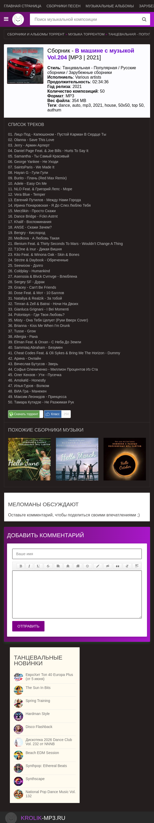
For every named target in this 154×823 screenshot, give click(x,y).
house (110, 105)
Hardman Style (37, 714)
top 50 (137, 105)
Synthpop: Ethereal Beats (46, 766)
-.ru (43, 818)
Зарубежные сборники (90, 72)
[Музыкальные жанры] (6, 19)
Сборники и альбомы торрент (36, 34)
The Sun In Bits (37, 688)
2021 (97, 105)
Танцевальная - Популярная (89, 68)
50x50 (124, 105)
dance (64, 105)
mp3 (87, 105)
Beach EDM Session (42, 753)
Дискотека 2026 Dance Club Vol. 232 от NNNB (48, 742)
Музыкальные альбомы (110, 6)
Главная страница (22, 6)
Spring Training (37, 701)
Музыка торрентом (86, 34)
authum (54, 110)
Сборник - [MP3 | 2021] (90, 54)
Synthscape (34, 779)
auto (76, 105)
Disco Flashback (38, 727)
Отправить (28, 626)
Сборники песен (64, 6)
